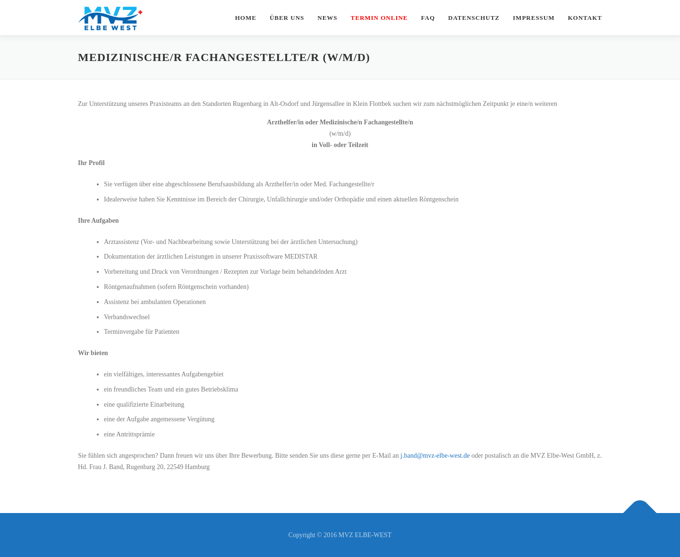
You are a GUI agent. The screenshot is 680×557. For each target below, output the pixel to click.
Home (245, 17)
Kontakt (585, 17)
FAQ (428, 17)
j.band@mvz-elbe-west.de (435, 455)
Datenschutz (474, 17)
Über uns (287, 17)
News (327, 17)
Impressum (533, 17)
